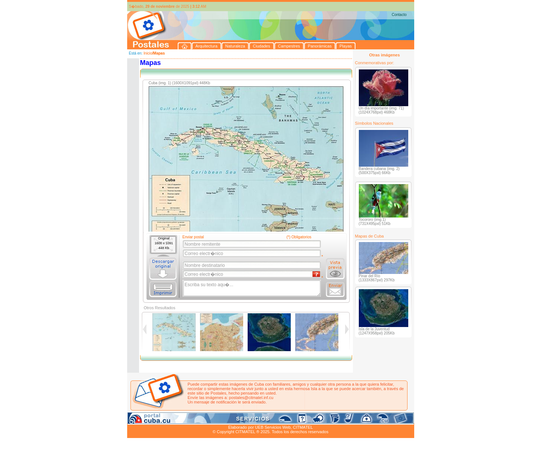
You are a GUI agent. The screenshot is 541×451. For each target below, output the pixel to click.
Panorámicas (246, 418)
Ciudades (196, 418)
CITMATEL (303, 427)
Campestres (220, 418)
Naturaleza (175, 418)
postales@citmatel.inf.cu (251, 397)
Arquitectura (151, 418)
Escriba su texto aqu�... (252, 288)
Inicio (148, 53)
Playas (267, 418)
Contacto (399, 15)
